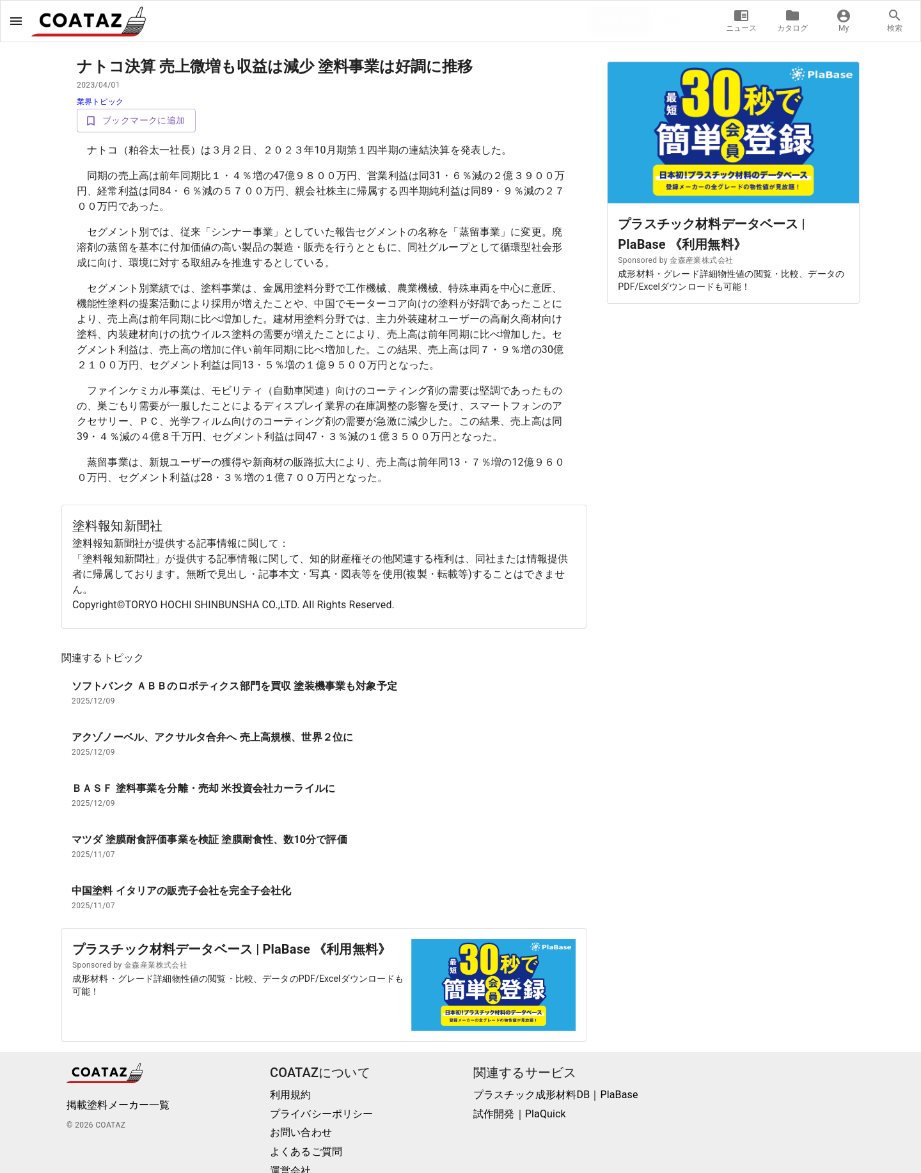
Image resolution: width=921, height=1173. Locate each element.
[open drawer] (16, 21)
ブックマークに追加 (136, 120)
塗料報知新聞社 (117, 525)
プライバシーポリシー (322, 1114)
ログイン (682, 20)
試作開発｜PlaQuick (519, 1114)
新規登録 (620, 20)
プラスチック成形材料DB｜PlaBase (555, 1095)
